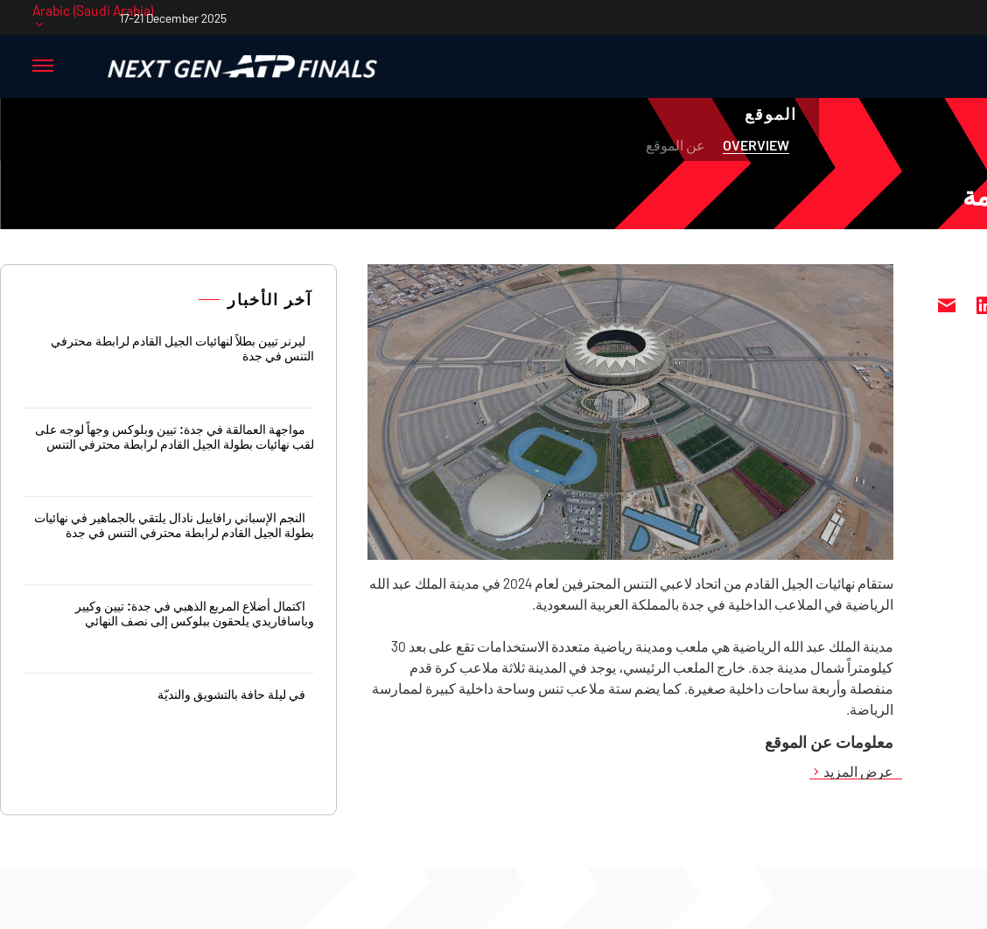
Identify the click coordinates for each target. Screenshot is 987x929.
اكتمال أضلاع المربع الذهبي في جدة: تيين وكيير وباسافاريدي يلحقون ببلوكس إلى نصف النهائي (194, 613)
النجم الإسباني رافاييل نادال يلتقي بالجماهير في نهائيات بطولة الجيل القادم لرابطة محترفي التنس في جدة (174, 525)
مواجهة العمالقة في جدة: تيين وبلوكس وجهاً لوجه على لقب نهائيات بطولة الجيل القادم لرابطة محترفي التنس (174, 436)
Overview (756, 144)
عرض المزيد (858, 772)
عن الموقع (675, 144)
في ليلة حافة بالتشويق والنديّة (231, 694)
